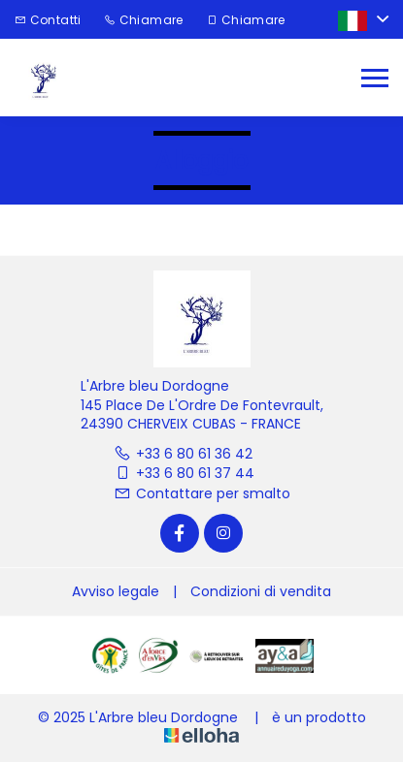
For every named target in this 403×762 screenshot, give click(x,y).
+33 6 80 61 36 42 (183, 453)
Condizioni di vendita (260, 591)
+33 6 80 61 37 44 (184, 473)
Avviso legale (115, 591)
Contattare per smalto (202, 493)
